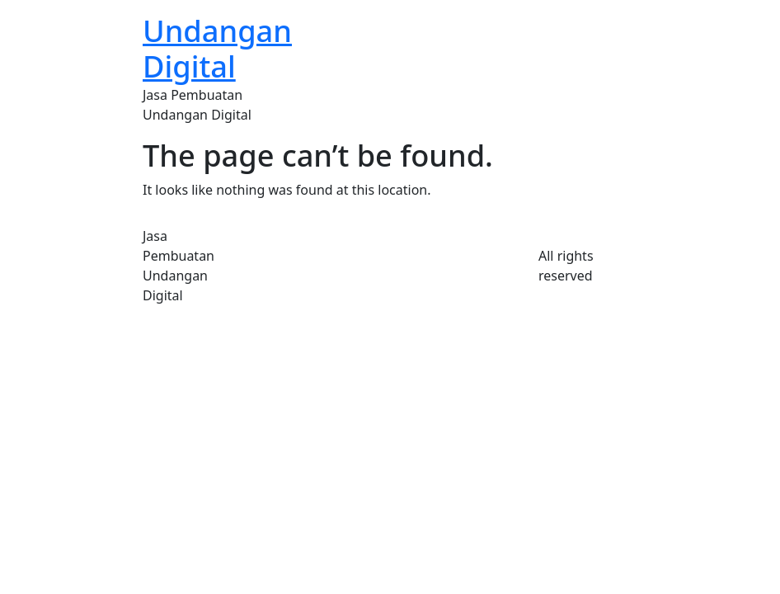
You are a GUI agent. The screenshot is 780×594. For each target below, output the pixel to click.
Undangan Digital (217, 48)
